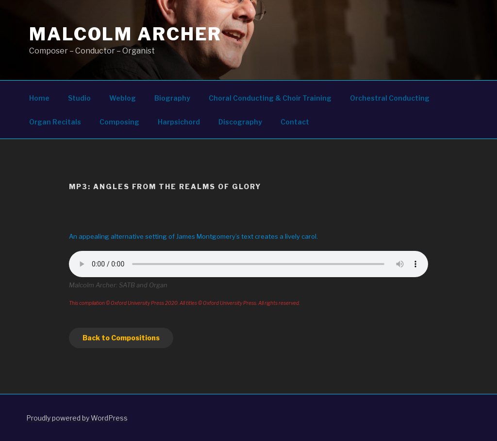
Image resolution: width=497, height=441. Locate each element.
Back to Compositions (121, 338)
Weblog (122, 98)
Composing (119, 122)
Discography (240, 122)
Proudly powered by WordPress (77, 418)
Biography (172, 98)
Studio (79, 98)
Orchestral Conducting (390, 98)
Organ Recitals (55, 122)
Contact (295, 122)
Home (39, 98)
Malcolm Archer (125, 34)
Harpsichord (179, 122)
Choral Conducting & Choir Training (270, 98)
